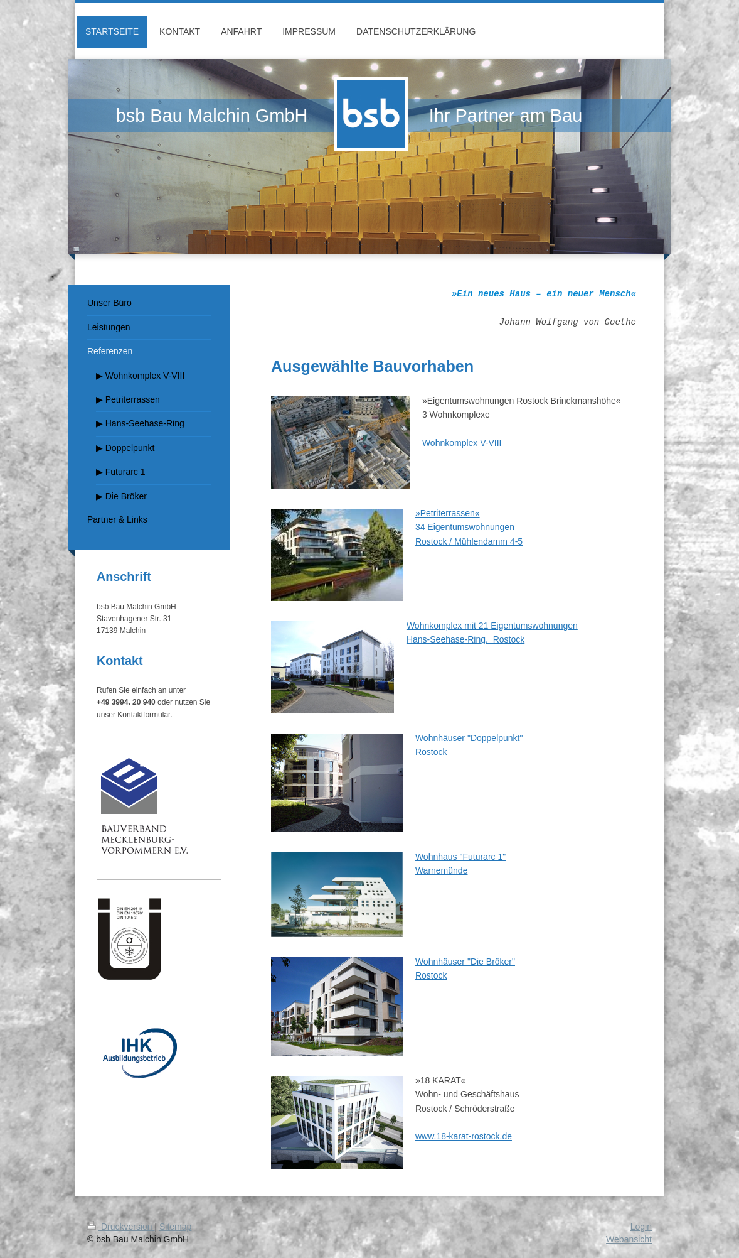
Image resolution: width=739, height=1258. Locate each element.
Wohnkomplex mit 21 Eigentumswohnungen (492, 626)
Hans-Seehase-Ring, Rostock (465, 639)
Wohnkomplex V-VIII (462, 443)
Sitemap (175, 1227)
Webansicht (629, 1239)
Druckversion (120, 1227)
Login (641, 1227)
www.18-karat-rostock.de (463, 1136)
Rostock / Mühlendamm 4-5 (469, 541)
